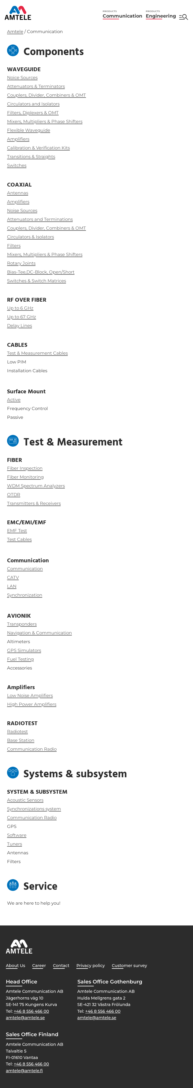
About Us (15, 965)
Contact (61, 965)
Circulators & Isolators (30, 237)
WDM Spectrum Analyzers (36, 486)
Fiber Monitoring (25, 477)
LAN (11, 586)
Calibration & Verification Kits (38, 148)
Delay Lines (19, 325)
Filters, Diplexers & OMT (33, 112)
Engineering (161, 14)
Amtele (15, 31)
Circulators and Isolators (33, 104)
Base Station (20, 740)
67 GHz (28, 317)
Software (16, 835)
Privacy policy (90, 965)
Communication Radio (32, 817)
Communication (122, 14)
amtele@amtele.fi (24, 1070)
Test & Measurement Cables (37, 353)
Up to (13, 317)
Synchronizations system (34, 809)
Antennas (17, 193)
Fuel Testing (20, 659)
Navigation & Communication (39, 633)
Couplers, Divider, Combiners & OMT (46, 95)
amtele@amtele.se (25, 1017)
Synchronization (24, 595)
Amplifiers (18, 139)
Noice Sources (22, 77)
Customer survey (129, 965)
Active (14, 399)
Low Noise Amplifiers (30, 695)
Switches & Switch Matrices (36, 280)
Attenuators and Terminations (40, 219)
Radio (50, 749)
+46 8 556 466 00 (31, 1011)
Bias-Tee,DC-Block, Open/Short (41, 272)
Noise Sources (22, 210)
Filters (14, 245)
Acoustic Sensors (25, 800)
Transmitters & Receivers (34, 503)
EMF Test (17, 530)
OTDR (13, 494)
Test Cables (19, 539)
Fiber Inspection (25, 468)
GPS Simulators (24, 650)
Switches (16, 165)
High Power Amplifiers (31, 704)
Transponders (22, 624)
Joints (28, 263)
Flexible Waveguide (28, 130)
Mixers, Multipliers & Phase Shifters (44, 121)
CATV (13, 577)
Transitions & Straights (31, 156)
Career (39, 965)
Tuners (14, 844)
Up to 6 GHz (20, 308)
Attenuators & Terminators (36, 86)
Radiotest (17, 731)
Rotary (14, 263)
